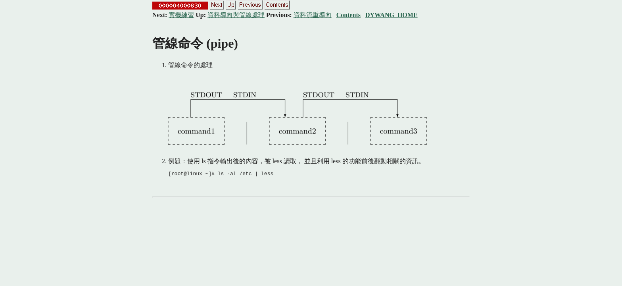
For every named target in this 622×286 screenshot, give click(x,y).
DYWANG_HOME (391, 15)
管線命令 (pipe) (195, 43)
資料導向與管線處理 (236, 15)
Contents (348, 15)
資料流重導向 (313, 15)
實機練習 (181, 15)
